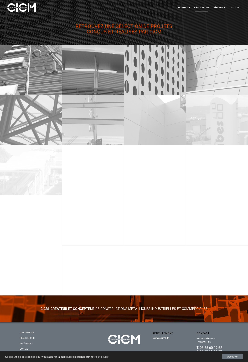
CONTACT (24, 349)
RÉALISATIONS (27, 338)
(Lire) (105, 357)
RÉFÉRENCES (26, 343)
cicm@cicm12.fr (160, 338)
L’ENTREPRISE (27, 332)
